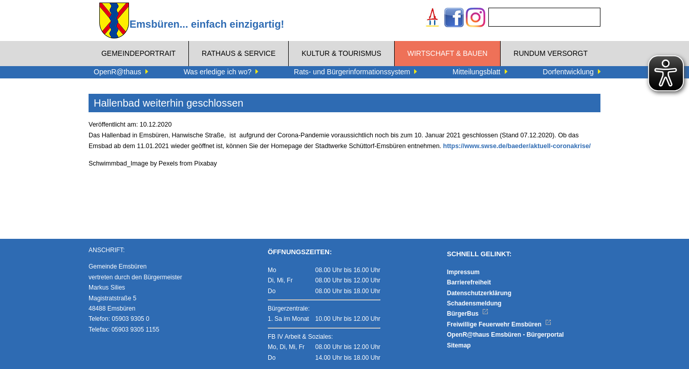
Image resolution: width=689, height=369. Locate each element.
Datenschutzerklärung (479, 293)
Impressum (463, 272)
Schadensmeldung (474, 303)
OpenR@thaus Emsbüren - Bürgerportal (505, 334)
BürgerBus (467, 313)
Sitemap (459, 345)
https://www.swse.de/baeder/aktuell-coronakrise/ (517, 146)
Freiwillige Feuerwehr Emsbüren (499, 324)
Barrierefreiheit (469, 282)
